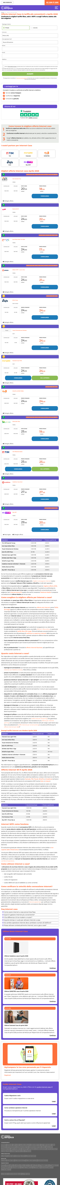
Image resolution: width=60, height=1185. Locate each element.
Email (3, 52)
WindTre (7, 1147)
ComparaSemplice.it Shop (52, 1131)
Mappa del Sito (28, 1133)
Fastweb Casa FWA (17, 360)
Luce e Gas (4, 1126)
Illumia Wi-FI (15, 209)
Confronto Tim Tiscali (16, 1149)
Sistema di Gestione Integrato (22, 1129)
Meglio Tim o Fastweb (53, 1147)
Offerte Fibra (4, 1138)
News (22, 1133)
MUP (26, 1173)
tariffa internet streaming (39, 718)
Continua (53, 968)
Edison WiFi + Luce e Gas (18, 269)
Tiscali (11, 1147)
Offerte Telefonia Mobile (25, 1126)
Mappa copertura (25, 1155)
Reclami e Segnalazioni (16, 1133)
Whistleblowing (49, 1129)
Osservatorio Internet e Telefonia (14, 1155)
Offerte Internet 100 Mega (20, 1142)
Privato (7, 27)
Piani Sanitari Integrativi (35, 1126)
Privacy (12, 1131)
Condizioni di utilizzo (32, 1173)
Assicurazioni (9, 1126)
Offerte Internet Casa (5, 1135)
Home (2, 12)
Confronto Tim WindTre (6, 1149)
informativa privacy (12, 66)
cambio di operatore (7, 861)
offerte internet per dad (11, 727)
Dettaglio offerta (8, 201)
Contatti (43, 1129)
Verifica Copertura (10, 1142)
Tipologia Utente (6, 24)
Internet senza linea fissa (42, 1142)
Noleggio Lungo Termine (46, 1126)
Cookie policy (24, 1131)
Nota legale (7, 534)
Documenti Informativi (45, 1173)
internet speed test (35, 902)
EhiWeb (26, 1147)
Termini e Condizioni (6, 1131)
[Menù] (57, 8)
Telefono (4, 59)
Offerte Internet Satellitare (31, 1142)
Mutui (14, 1126)
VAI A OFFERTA (44, 378)
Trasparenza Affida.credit (31, 1177)
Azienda (35, 27)
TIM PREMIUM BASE (17, 451)
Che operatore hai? (7, 39)
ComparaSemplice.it (5, 1124)
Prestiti (17, 1126)
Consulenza (45, 196)
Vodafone (36, 1147)
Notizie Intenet (5, 1155)
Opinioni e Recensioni (6, 1133)
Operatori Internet (5, 1145)
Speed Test (4, 1142)
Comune (4, 32)
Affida (45, 1177)
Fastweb (3, 1147)
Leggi (54, 1083)
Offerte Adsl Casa (11, 1138)
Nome (3, 45)
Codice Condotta (18, 1131)
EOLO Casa (15, 300)
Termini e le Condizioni (21, 78)
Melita (30, 1147)
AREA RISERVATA (7, 2)
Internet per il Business (20, 1138)
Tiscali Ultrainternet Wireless (19, 330)
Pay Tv (53, 1126)
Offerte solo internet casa (31, 1138)
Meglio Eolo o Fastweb (6, 1151)
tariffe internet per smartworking (28, 725)
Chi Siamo (4, 1129)
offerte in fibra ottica (43, 629)
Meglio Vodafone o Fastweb (26, 1149)
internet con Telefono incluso (13, 670)
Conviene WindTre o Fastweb (47, 1149)
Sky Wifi (14, 512)
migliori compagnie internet (42, 581)
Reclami (38, 1173)
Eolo (14, 1147)
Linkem (17, 1147)
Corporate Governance (11, 1129)
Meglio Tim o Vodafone (43, 1147)
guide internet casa (44, 1069)
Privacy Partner (31, 1131)
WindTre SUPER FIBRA (18, 391)
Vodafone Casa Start (17, 482)
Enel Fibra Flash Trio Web (18, 239)
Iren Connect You (16, 178)
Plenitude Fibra (16, 421)
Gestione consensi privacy (40, 1131)
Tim (33, 1147)
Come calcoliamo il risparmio (35, 1129)
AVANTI (30, 74)
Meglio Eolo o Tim (36, 1149)
